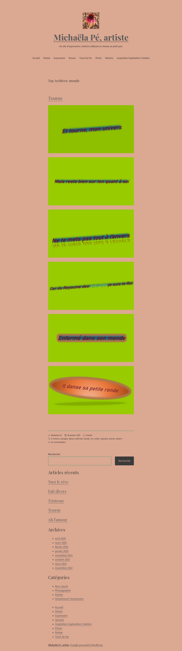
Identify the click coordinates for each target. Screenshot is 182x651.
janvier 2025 (61, 551)
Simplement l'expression (69, 598)
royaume (104, 439)
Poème (89, 435)
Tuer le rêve (58, 481)
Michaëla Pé (56, 435)
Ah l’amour (57, 519)
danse (71, 439)
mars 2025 (61, 542)
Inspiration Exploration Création (133, 58)
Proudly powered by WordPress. (86, 645)
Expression (59, 58)
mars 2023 (61, 563)
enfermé (79, 439)
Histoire (109, 58)
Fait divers (57, 491)
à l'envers (55, 439)
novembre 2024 (64, 555)
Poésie (46, 58)
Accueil (36, 58)
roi (92, 439)
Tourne (55, 98)
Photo (98, 58)
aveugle (64, 439)
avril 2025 (60, 538)
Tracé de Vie (85, 58)
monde (87, 439)
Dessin (72, 58)
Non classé (61, 586)
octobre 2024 (62, 559)
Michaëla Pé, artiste (91, 37)
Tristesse (56, 500)
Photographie (63, 590)
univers (119, 439)
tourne (112, 439)
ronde (96, 439)
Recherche (54, 454)
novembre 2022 (63, 568)
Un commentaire (58, 442)
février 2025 (61, 546)
